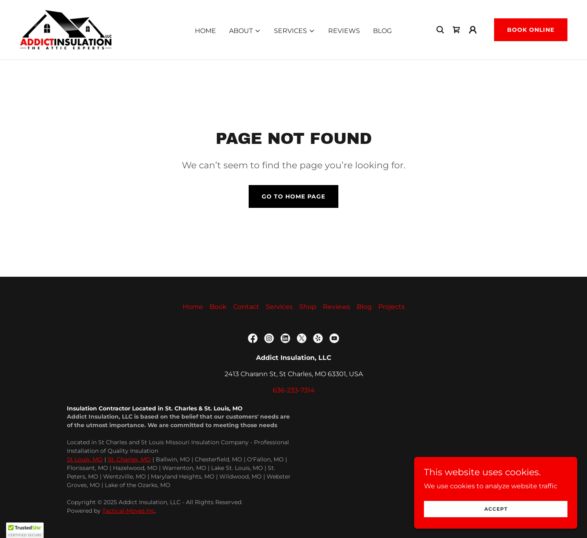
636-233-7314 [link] (294, 390)
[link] (66, 29)
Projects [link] (391, 307)
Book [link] (218, 307)
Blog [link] (382, 31)
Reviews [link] (344, 31)
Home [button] (193, 307)
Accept (496, 509)
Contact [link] (246, 307)
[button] (245, 31)
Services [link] (279, 307)
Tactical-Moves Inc (128, 510)
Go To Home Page (293, 196)
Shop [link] (307, 307)
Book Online (530, 29)
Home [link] (205, 31)
